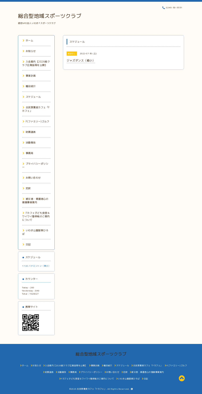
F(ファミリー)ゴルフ (36, 121)
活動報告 (29, 142)
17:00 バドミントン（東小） (36, 265)
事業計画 (29, 75)
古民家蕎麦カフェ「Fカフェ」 (91, 388)
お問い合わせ (32, 177)
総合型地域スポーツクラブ (49, 16)
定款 (27, 188)
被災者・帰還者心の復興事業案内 (35, 200)
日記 (27, 244)
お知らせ (29, 51)
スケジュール (32, 96)
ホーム (28, 40)
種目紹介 (29, 86)
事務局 (28, 153)
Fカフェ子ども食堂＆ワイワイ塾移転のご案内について (36, 216)
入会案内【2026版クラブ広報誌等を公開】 (36, 63)
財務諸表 (29, 132)
